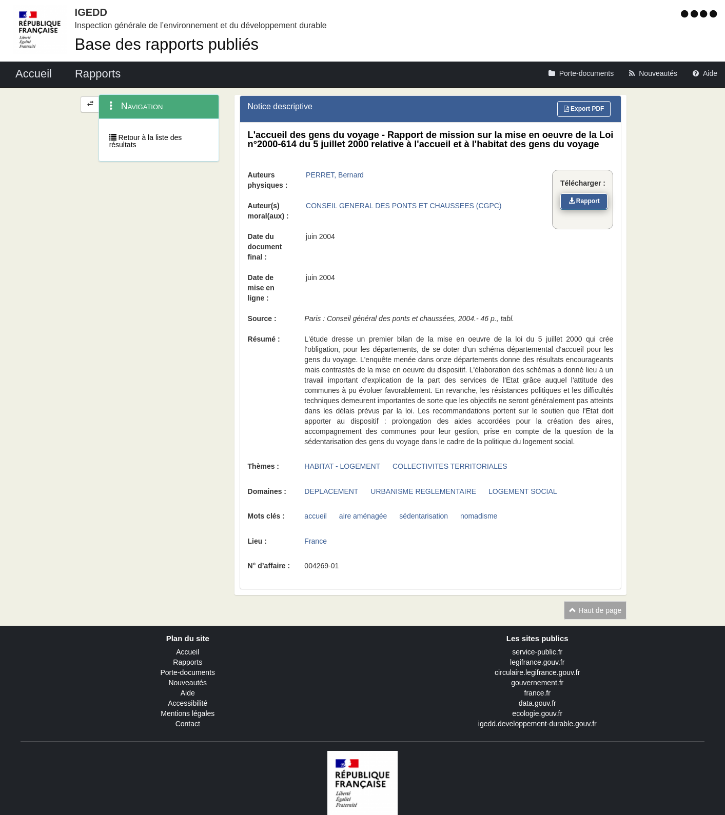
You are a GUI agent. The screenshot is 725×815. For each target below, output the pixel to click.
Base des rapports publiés (167, 44)
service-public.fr (537, 652)
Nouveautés (187, 683)
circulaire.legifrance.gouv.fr (537, 672)
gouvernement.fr (537, 683)
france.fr (537, 693)
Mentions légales (187, 713)
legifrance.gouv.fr (537, 662)
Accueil (187, 652)
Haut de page (595, 610)
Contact (187, 724)
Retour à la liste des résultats (145, 141)
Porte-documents (187, 672)
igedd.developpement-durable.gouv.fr (537, 724)
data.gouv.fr (537, 703)
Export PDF (584, 108)
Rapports (187, 662)
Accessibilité (187, 703)
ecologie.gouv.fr (537, 713)
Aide (188, 693)
